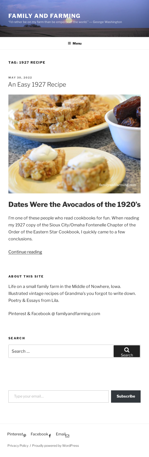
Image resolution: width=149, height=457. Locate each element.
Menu (74, 43)
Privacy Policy (17, 445)
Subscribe (126, 396)
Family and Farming (44, 16)
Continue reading (25, 251)
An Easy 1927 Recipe (37, 84)
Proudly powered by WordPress (55, 445)
